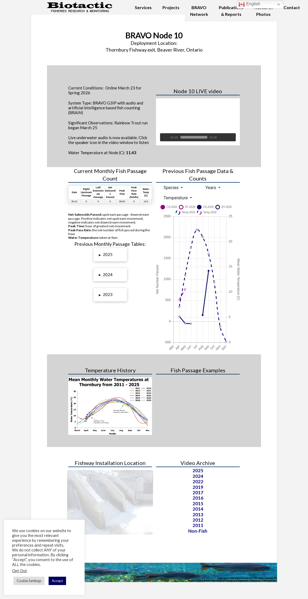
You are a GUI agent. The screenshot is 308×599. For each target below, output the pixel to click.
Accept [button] (57, 581)
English (249, 4)
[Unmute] (224, 137)
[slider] (193, 137)
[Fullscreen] (232, 137)
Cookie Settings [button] (29, 581)
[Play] (164, 137)
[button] (110, 254)
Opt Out (19, 570)
